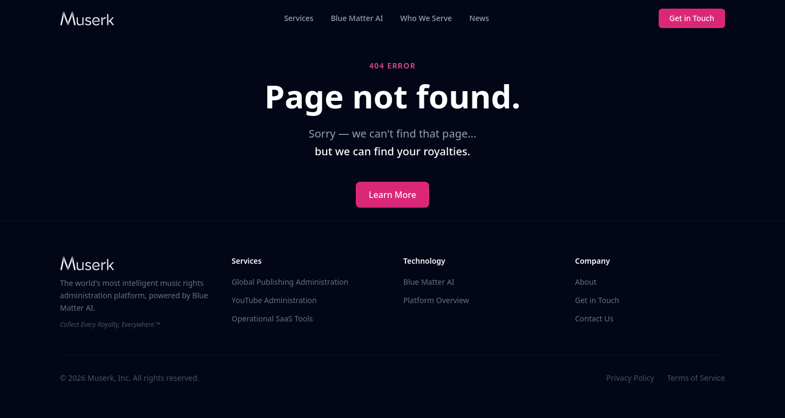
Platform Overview (436, 300)
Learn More (392, 195)
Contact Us (594, 318)
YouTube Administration (274, 300)
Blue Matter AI (357, 18)
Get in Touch (691, 18)
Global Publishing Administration (290, 282)
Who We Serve (426, 18)
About (586, 282)
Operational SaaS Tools (272, 318)
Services (299, 18)
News (479, 18)
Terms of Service (696, 378)
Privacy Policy (630, 378)
